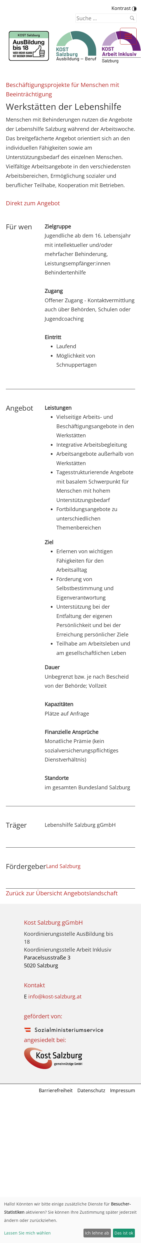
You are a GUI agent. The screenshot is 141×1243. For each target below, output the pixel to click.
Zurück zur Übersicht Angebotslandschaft (62, 893)
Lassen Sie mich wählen (27, 1233)
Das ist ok (123, 1233)
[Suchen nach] (106, 18)
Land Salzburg (63, 866)
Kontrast (124, 8)
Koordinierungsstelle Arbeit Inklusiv (67, 949)
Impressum (122, 1090)
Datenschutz (91, 1090)
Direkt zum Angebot (33, 203)
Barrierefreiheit (56, 1090)
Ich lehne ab (97, 1233)
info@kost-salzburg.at (54, 996)
